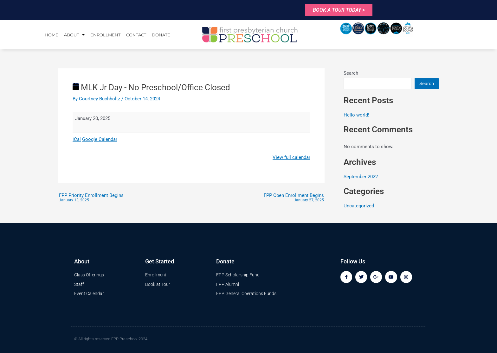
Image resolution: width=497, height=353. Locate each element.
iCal (77, 139)
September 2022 (361, 177)
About (74, 34)
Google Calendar (99, 139)
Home (51, 34)
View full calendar (291, 157)
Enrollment (105, 34)
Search (351, 73)
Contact (136, 34)
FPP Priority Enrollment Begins (91, 198)
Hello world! (356, 115)
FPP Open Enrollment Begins (294, 198)
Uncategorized (359, 206)
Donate (161, 34)
